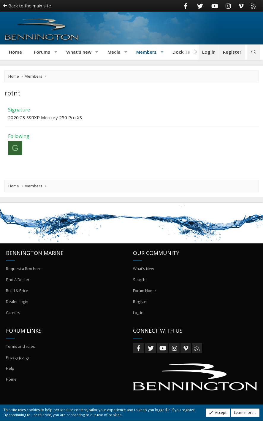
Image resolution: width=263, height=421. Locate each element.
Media (114, 52)
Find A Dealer (18, 282)
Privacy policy (18, 358)
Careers (13, 314)
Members (146, 52)
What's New (143, 272)
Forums (42, 52)
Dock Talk (183, 52)
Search (139, 282)
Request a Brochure (24, 272)
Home (15, 52)
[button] (55, 52)
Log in (138, 314)
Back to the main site (27, 6)
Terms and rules (20, 347)
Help (10, 369)
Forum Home (144, 293)
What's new (78, 52)
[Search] (253, 52)
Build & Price (17, 293)
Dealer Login (17, 304)
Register (140, 304)
